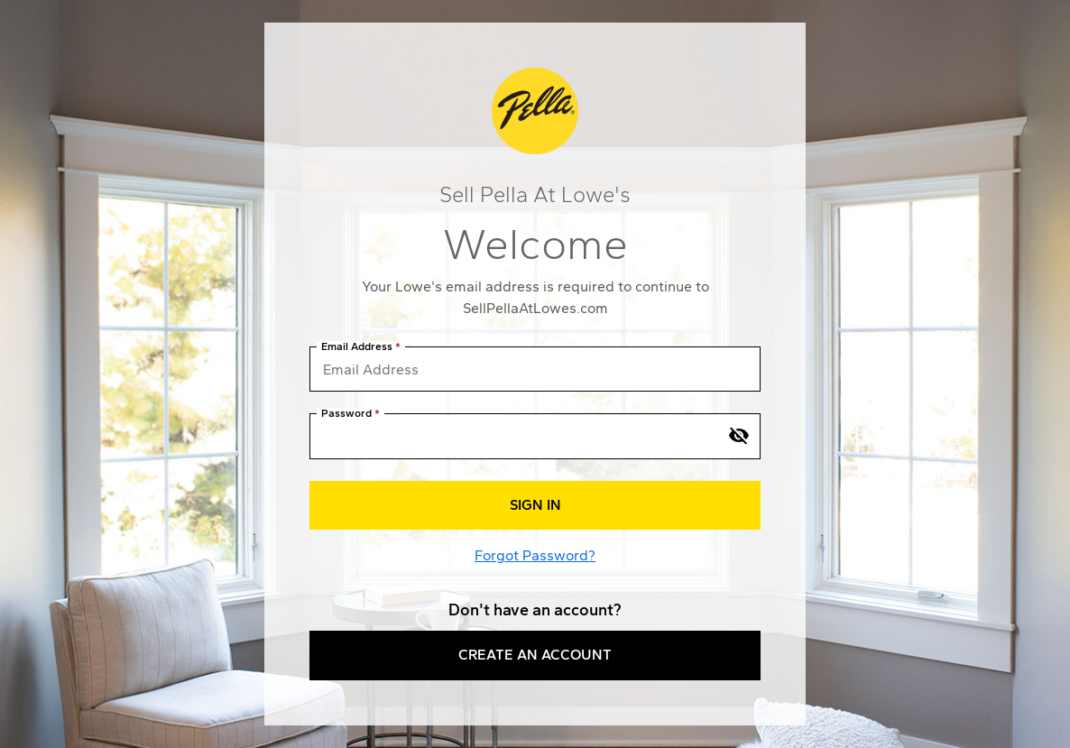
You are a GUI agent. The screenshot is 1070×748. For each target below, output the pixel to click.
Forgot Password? (535, 555)
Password (346, 414)
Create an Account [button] (535, 654)
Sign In (535, 504)
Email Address (356, 347)
